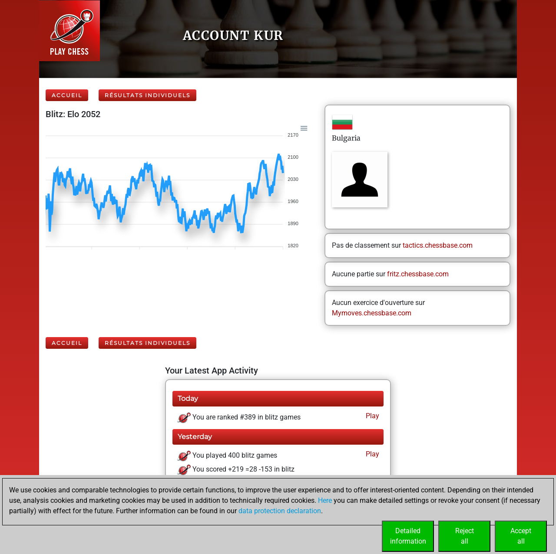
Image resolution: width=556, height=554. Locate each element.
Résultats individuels (147, 95)
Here (325, 500)
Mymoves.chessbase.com (371, 313)
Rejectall (464, 536)
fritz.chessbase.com (418, 274)
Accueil (67, 95)
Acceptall (520, 536)
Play (371, 416)
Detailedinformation (408, 536)
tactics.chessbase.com (438, 245)
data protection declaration (279, 511)
